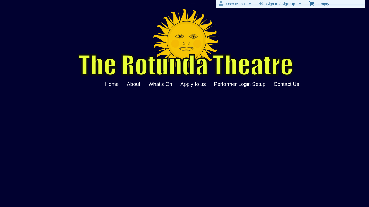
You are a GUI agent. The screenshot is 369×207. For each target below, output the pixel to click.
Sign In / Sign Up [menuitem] (280, 3)
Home (112, 84)
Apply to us (193, 84)
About (133, 84)
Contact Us (286, 84)
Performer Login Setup (239, 84)
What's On (160, 84)
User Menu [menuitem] (235, 3)
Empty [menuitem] (319, 3)
